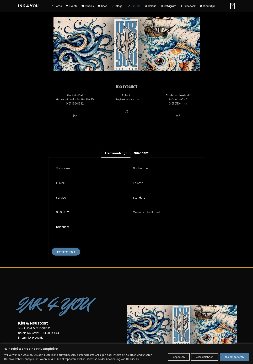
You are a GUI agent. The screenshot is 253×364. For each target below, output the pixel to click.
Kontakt (135, 6)
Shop (104, 6)
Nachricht (127, 232)
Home (58, 6)
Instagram (170, 6)
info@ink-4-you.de (126, 99)
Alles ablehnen (204, 357)
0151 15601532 (75, 104)
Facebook (190, 6)
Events (73, 6)
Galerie (152, 6)
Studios (89, 6)
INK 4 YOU (28, 6)
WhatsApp (209, 6)
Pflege (118, 6)
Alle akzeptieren (234, 357)
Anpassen (179, 357)
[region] (126, 354)
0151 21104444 (178, 104)
